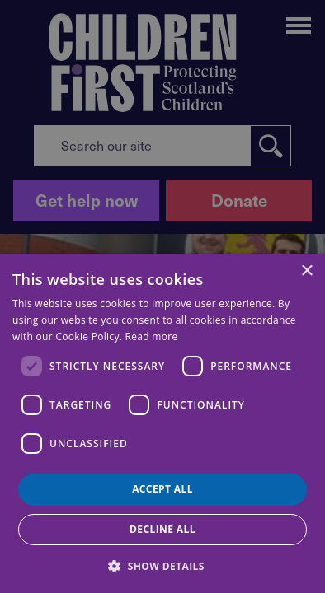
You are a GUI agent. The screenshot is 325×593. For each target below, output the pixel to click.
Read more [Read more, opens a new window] (151, 336)
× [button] (306, 271)
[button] (162, 565)
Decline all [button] (162, 529)
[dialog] (162, 423)
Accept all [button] (162, 489)
